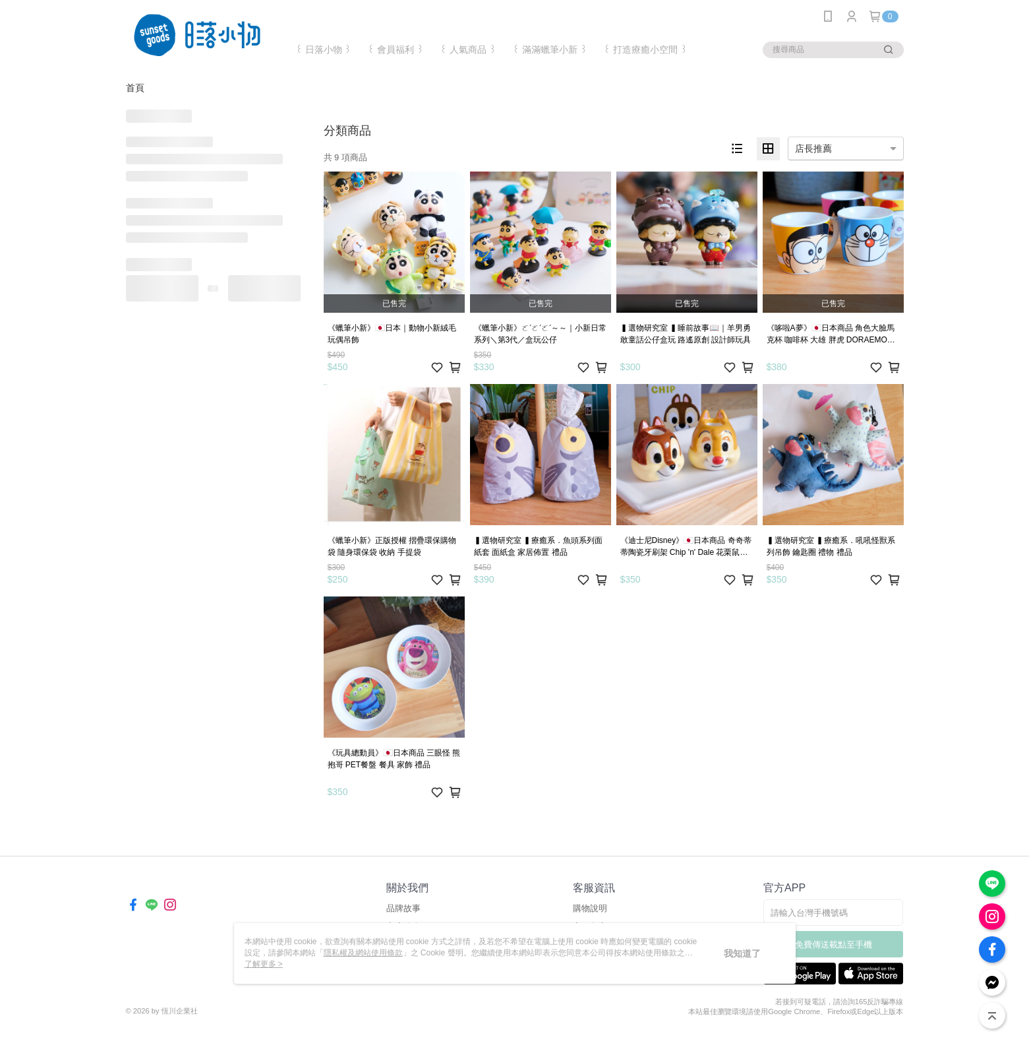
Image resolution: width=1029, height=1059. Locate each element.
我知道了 (742, 953)
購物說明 (590, 908)
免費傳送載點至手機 (833, 944)
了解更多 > (264, 964)
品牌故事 (403, 908)
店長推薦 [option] (813, 148)
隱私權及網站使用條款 (363, 952)
